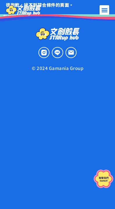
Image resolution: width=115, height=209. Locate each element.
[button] (104, 10)
